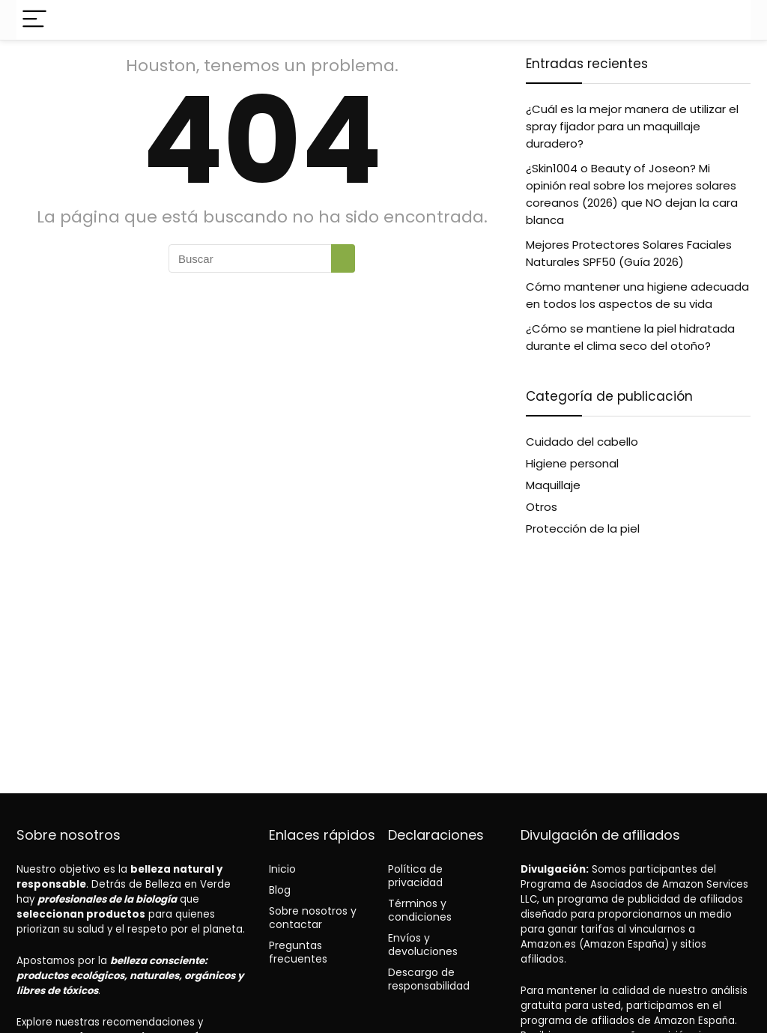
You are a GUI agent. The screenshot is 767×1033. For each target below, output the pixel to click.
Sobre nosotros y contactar (313, 917)
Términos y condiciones (420, 910)
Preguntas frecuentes (298, 952)
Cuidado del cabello (582, 441)
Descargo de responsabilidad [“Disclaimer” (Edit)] (429, 979)
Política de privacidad (415, 875)
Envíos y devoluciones (423, 944)
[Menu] (34, 20)
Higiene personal (572, 463)
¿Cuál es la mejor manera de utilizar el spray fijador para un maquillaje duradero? (632, 126)
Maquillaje (553, 485)
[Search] (727, 20)
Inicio (282, 868)
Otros (541, 507)
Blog (280, 889)
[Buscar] (343, 258)
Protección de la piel (583, 528)
